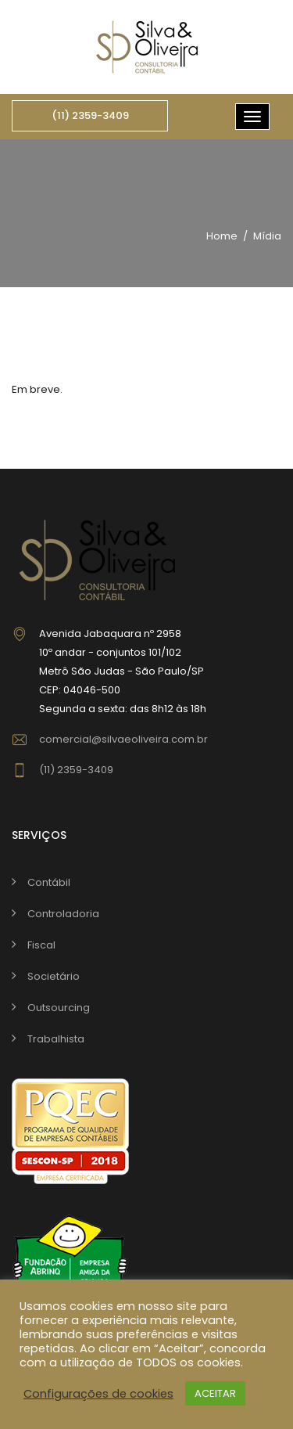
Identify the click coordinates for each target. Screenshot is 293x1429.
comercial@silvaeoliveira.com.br (123, 739)
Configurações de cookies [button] (98, 1394)
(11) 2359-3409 (90, 115)
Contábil (48, 882)
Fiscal (41, 945)
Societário (53, 976)
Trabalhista (55, 1038)
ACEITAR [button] (215, 1393)
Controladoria (63, 913)
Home (222, 236)
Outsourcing (58, 1007)
